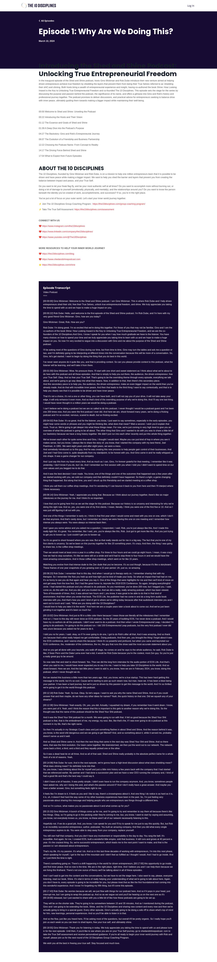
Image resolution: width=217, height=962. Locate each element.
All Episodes (47, 20)
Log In (190, 5)
